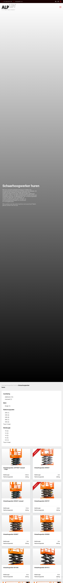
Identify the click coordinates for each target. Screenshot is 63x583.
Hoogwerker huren (11, 385)
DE (58, 1)
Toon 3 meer (6, 424)
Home (3, 385)
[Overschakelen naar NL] (56, 1)
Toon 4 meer (6, 442)
